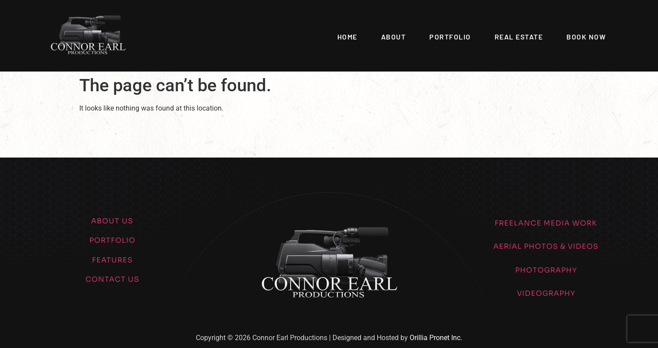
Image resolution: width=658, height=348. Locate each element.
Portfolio (450, 36)
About (393, 36)
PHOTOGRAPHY (546, 270)
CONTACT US (112, 279)
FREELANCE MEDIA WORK (546, 223)
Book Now (586, 36)
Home (347, 36)
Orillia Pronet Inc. (436, 338)
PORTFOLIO (112, 240)
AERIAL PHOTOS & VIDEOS (545, 246)
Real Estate (519, 36)
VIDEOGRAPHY (546, 293)
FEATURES (112, 260)
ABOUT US (112, 221)
